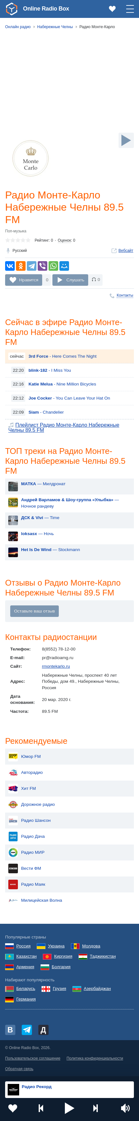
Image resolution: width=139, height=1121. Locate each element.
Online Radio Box (46, 8)
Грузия (59, 988)
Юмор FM (24, 756)
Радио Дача (26, 836)
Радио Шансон (29, 820)
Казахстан (26, 956)
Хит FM (22, 788)
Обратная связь (19, 1069)
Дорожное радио (31, 804)
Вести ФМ (24, 868)
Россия (23, 946)
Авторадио (25, 772)
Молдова (91, 946)
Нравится (28, 279)
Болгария (61, 966)
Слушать (75, 279)
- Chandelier (46, 412)
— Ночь (37, 533)
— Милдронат (43, 483)
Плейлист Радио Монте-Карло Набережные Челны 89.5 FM (63, 427)
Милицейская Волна (35, 900)
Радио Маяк (26, 884)
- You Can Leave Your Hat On (69, 398)
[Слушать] (126, 140)
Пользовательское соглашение (32, 1058)
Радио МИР (26, 852)
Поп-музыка (16, 231)
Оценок (64, 240)
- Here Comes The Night (62, 356)
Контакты (125, 295)
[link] (11, 9)
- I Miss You (49, 370)
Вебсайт (126, 250)
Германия (26, 999)
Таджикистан (103, 956)
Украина (56, 946)
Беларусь (25, 988)
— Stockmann (50, 549)
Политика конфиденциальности (94, 1058)
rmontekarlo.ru (56, 666)
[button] (69, 1108)
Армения (25, 966)
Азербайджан (97, 988)
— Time (40, 517)
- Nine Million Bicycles (62, 384)
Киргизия (63, 956)
